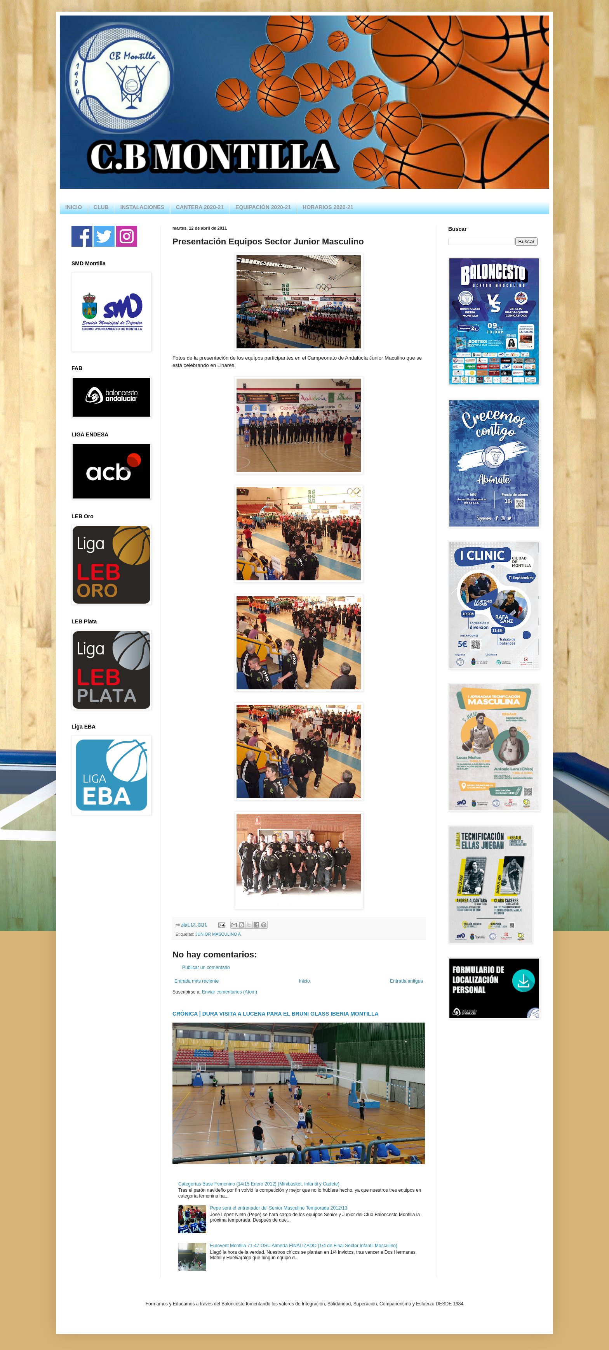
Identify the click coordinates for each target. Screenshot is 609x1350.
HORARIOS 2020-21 (328, 207)
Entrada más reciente (196, 981)
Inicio (304, 981)
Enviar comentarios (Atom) (229, 992)
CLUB (101, 207)
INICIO (73, 207)
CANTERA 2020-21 (200, 207)
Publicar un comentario (206, 967)
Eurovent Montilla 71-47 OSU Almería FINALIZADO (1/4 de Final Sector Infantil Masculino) (303, 1245)
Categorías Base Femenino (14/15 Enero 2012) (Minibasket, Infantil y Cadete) (258, 1184)
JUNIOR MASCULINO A (218, 934)
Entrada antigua (406, 981)
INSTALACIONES (142, 207)
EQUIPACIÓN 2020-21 (263, 207)
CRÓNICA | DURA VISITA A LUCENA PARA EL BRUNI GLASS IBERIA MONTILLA (275, 1014)
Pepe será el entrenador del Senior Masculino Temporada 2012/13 (278, 1208)
